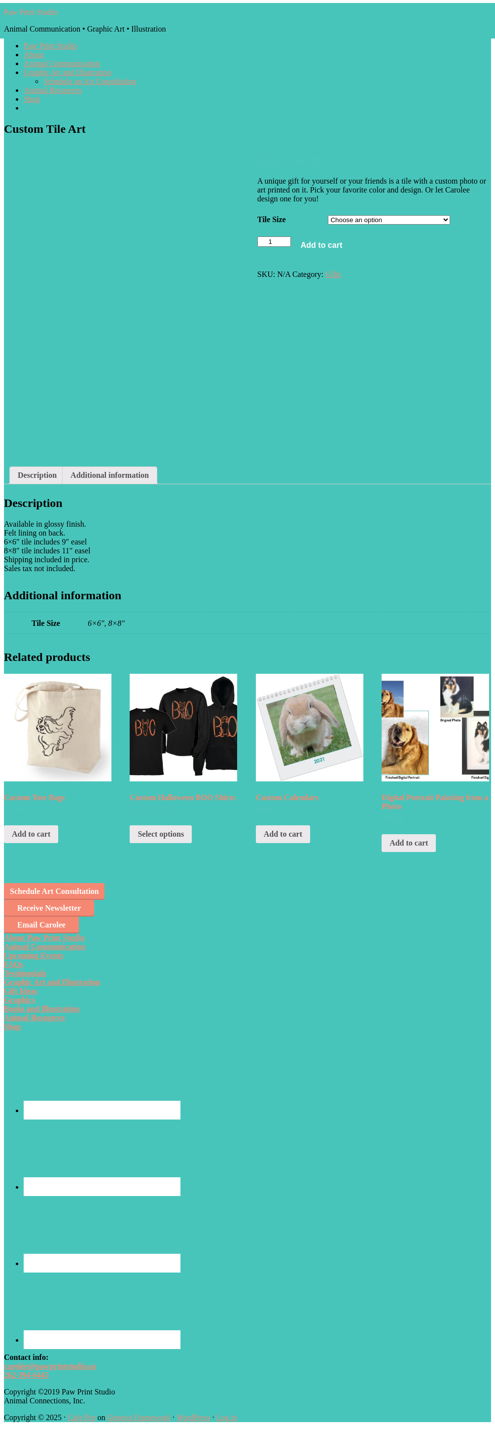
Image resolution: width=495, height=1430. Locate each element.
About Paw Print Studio (44, 937)
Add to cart (321, 245)
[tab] (37, 475)
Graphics (19, 1000)
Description (37, 475)
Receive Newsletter (49, 908)
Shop (12, 1026)
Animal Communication (44, 946)
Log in (226, 1417)
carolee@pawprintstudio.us (50, 1366)
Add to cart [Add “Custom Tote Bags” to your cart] (31, 834)
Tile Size (271, 219)
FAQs (13, 964)
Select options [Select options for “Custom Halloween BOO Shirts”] (161, 834)
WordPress (194, 1417)
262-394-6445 (26, 1375)
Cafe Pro (81, 1417)
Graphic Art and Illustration (52, 982)
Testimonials (25, 973)
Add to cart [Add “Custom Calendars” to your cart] (283, 834)
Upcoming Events (33, 955)
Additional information (110, 475)
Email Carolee (41, 925)
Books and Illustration (41, 1009)
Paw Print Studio (30, 12)
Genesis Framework (138, 1417)
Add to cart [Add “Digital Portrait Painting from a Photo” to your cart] (408, 843)
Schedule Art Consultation (54, 891)
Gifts (333, 274)
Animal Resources (34, 1017)
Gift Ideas (20, 991)
